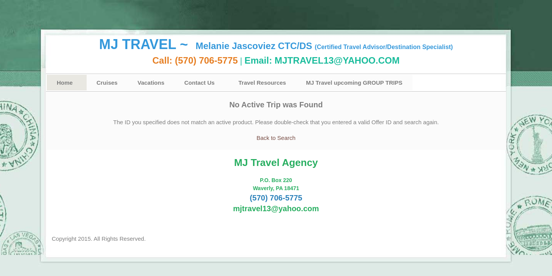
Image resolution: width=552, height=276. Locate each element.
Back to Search (276, 138)
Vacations (151, 82)
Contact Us (199, 82)
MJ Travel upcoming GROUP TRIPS (354, 82)
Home (65, 82)
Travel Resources (262, 82)
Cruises (107, 82)
